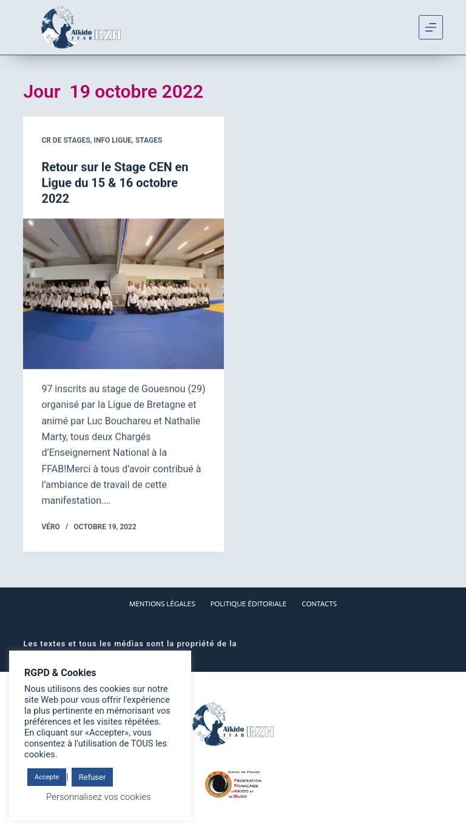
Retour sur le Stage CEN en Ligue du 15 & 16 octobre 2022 (114, 183)
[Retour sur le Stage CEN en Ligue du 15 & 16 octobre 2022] (123, 294)
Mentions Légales (162, 604)
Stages (148, 141)
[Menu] (431, 27)
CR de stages (65, 141)
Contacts (319, 604)
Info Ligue (113, 141)
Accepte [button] (47, 777)
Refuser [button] (92, 777)
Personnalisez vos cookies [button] (98, 796)
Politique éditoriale (249, 604)
